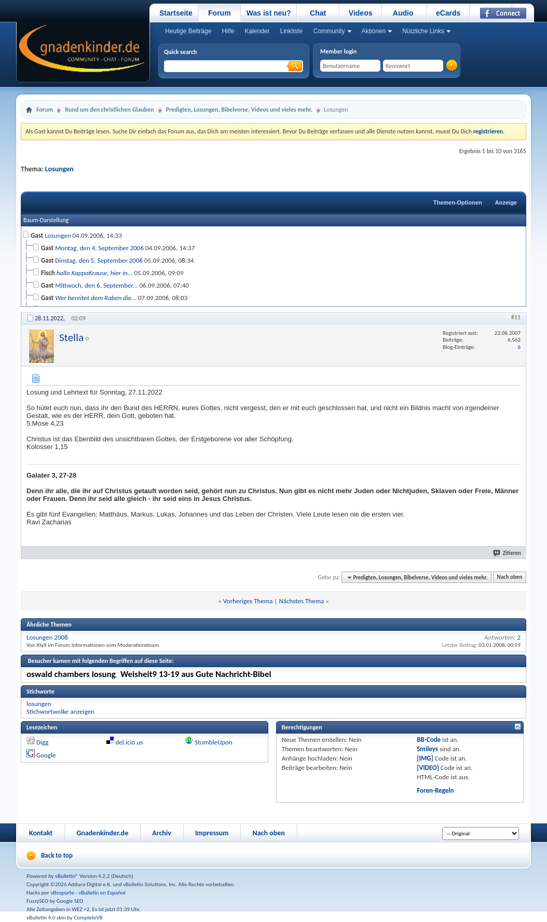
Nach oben (509, 577)
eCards (448, 13)
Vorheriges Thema (248, 601)
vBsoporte (62, 892)
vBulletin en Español (101, 892)
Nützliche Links (423, 31)
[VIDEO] (428, 767)
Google (46, 755)
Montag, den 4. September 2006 (99, 248)
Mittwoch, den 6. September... (96, 285)
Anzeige (506, 202)
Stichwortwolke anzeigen (60, 711)
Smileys (427, 749)
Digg (42, 742)
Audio (403, 13)
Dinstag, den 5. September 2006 (99, 260)
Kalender (256, 31)
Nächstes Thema (301, 601)
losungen (38, 704)
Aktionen (374, 31)
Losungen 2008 (47, 637)
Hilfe (228, 31)
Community (329, 31)
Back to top (57, 855)
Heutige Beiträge (188, 31)
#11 (516, 317)
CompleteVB (88, 917)
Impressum (212, 833)
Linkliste (291, 31)
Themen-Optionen (457, 202)
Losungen (59, 169)
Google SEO (70, 901)
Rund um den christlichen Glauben (109, 109)
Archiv (161, 833)
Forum (219, 13)
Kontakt (40, 833)
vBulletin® (66, 876)
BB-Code (429, 739)
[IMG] (425, 758)
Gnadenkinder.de (102, 833)
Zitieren (507, 553)
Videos (361, 13)
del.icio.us (129, 742)
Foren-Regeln (435, 790)
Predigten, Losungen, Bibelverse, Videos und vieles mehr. (239, 109)
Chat (318, 13)
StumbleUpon (214, 742)
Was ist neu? (269, 13)
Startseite (176, 13)
